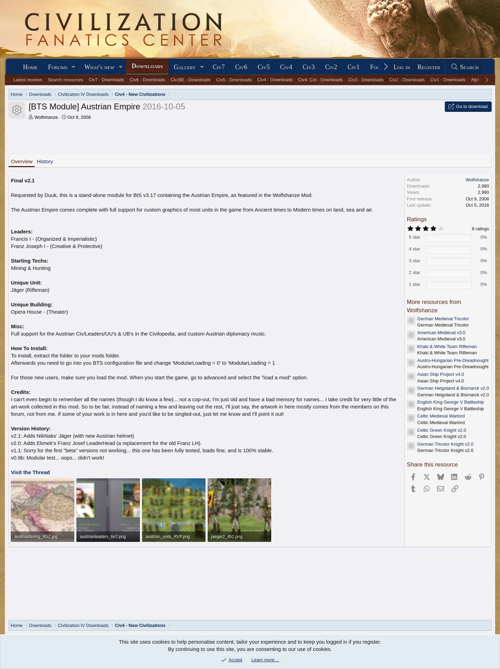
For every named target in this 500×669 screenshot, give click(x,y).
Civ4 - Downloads (275, 79)
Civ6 (241, 67)
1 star (414, 284)
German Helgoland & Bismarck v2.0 (453, 388)
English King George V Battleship (450, 402)
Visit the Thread (30, 472)
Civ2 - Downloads (407, 79)
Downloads (147, 66)
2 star (414, 272)
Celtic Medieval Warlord (441, 416)
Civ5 (264, 67)
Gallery (185, 67)
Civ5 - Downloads (234, 79)
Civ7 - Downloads (106, 79)
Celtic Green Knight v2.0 (441, 430)
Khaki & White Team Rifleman (447, 346)
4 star (414, 248)
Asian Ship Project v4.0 (440, 374)
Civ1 (354, 67)
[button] (73, 67)
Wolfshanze (46, 117)
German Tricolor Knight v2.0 (445, 444)
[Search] (464, 67)
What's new (99, 67)
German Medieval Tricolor (443, 318)
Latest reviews (28, 79)
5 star (414, 237)
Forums (57, 67)
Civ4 (286, 67)
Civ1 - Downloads (448, 79)
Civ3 (308, 67)
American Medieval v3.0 (441, 332)
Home (30, 67)
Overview (22, 161)
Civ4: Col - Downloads (320, 79)
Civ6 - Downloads (147, 79)
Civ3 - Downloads (366, 79)
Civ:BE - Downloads (190, 79)
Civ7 (219, 67)
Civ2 (331, 67)
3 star (414, 260)
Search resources (65, 79)
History (45, 161)
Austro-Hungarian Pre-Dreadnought (453, 360)
